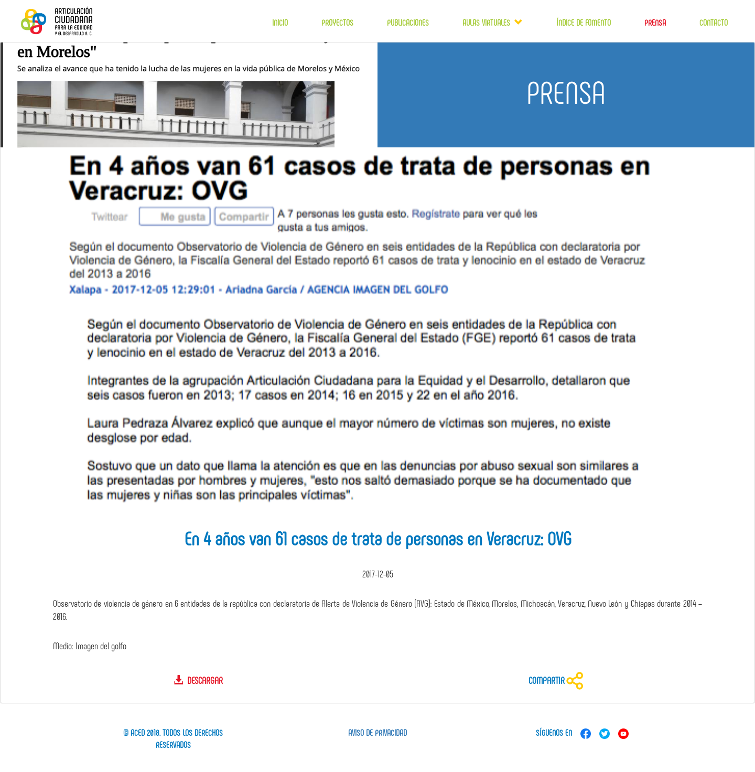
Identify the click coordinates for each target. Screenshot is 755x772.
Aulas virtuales (488, 22)
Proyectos (337, 22)
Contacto (713, 22)
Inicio (280, 22)
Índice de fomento (583, 22)
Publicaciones (408, 22)
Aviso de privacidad (377, 732)
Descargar (198, 680)
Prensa (655, 22)
